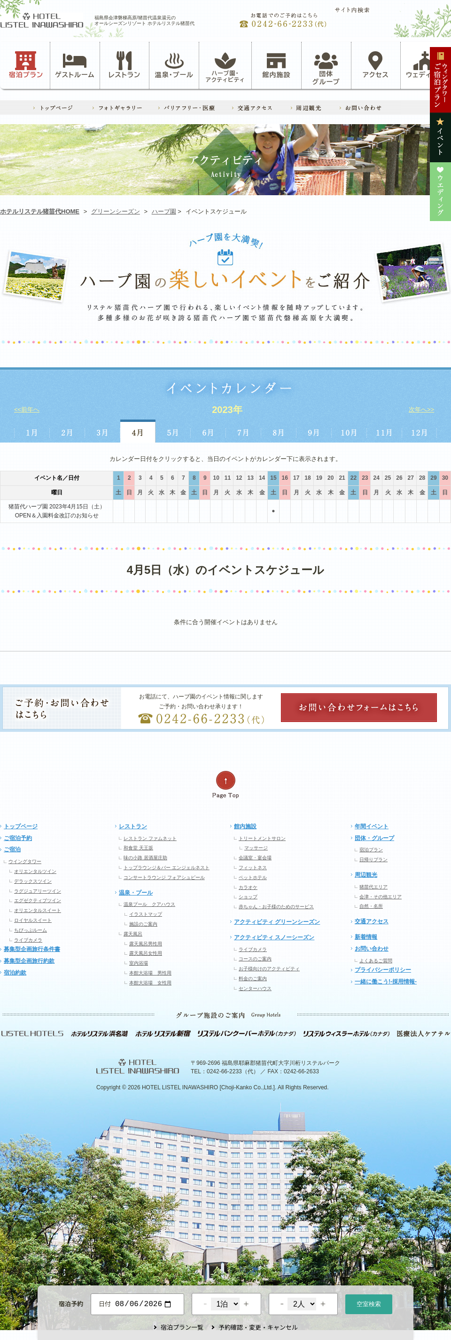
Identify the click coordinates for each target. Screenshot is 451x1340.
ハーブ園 (164, 211)
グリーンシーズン (115, 211)
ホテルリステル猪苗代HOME (39, 211)
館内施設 (276, 65)
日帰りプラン (373, 859)
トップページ (21, 826)
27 (411, 478)
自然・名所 (371, 906)
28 (422, 478)
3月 (102, 431)
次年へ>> (421, 409)
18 (307, 478)
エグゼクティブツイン (37, 900)
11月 (384, 431)
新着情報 (366, 937)
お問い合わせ (372, 948)
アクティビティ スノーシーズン (274, 937)
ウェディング (425, 65)
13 (251, 478)
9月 (314, 431)
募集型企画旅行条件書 (32, 949)
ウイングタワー (24, 861)
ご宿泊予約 (18, 838)
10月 (349, 431)
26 (399, 478)
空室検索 (369, 1303)
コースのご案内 (255, 958)
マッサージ (256, 847)
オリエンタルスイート (37, 910)
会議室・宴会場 (255, 857)
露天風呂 (133, 933)
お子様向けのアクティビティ (269, 968)
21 (342, 478)
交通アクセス (372, 921)
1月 (31, 431)
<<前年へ (26, 409)
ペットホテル (253, 877)
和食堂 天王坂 (138, 847)
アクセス (376, 65)
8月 (278, 431)
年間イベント (372, 826)
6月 (208, 431)
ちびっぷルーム (30, 930)
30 (445, 478)
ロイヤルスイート (33, 920)
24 (376, 478)
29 (433, 478)
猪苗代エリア (373, 886)
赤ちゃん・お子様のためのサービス (276, 906)
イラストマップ (145, 914)
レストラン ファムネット (150, 838)
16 (285, 478)
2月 (67, 431)
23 (365, 478)
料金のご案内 (253, 978)
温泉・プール (174, 65)
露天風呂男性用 (145, 943)
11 (228, 478)
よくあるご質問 (375, 960)
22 (353, 478)
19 (319, 478)
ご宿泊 (12, 849)
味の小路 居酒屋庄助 (145, 857)
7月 (243, 431)
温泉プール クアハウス (149, 904)
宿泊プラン (26, 65)
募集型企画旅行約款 (29, 961)
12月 (419, 431)
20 (330, 478)
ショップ (248, 896)
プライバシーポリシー (383, 970)
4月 (138, 431)
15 (273, 478)
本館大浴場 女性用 (150, 982)
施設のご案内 (143, 924)
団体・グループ (374, 838)
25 (388, 478)
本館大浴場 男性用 (150, 972)
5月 (173, 431)
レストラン (124, 65)
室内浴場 (138, 963)
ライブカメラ (28, 940)
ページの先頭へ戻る (225, 784)
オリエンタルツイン (35, 871)
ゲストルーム (74, 65)
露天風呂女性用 (145, 953)
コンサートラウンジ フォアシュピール (164, 877)
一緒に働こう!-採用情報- (386, 981)
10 (216, 478)
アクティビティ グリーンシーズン (277, 922)
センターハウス (255, 988)
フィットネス (253, 867)
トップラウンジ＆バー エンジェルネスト (167, 867)
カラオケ (248, 887)
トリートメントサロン (262, 838)
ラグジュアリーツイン (37, 891)
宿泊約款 (15, 972)
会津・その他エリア (380, 896)
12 (239, 478)
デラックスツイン (33, 881)
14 (262, 478)
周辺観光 (366, 875)
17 (296, 478)
